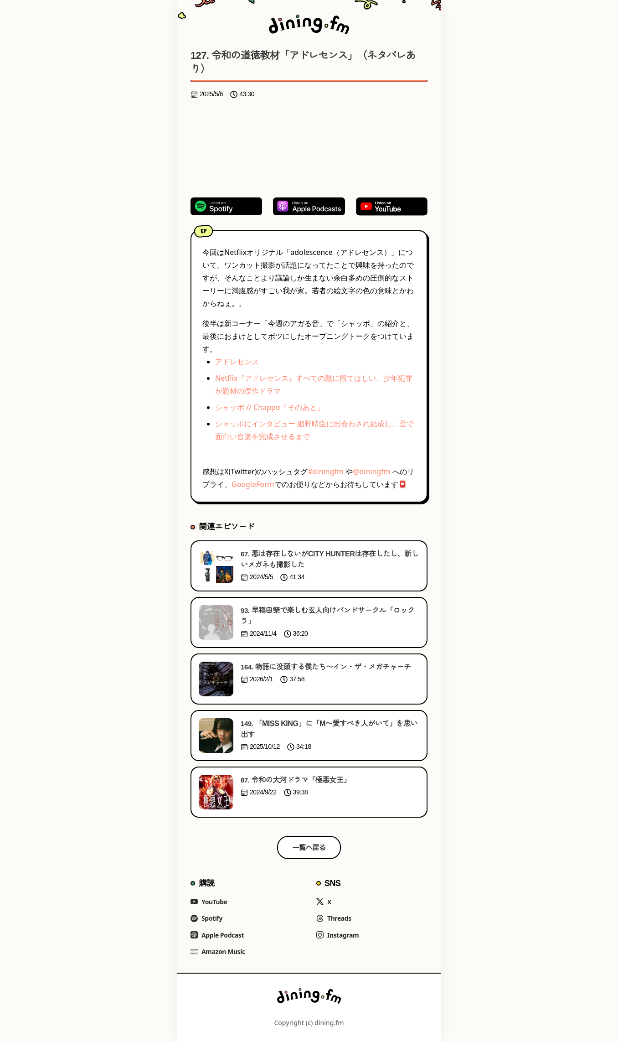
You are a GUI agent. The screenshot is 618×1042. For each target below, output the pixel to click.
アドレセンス (237, 362)
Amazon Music (218, 951)
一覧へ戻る (309, 847)
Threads (333, 918)
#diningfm (326, 472)
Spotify (206, 918)
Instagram (337, 935)
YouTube (209, 901)
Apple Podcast (217, 935)
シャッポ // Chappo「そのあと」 (269, 407)
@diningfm (372, 472)
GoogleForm (253, 484)
